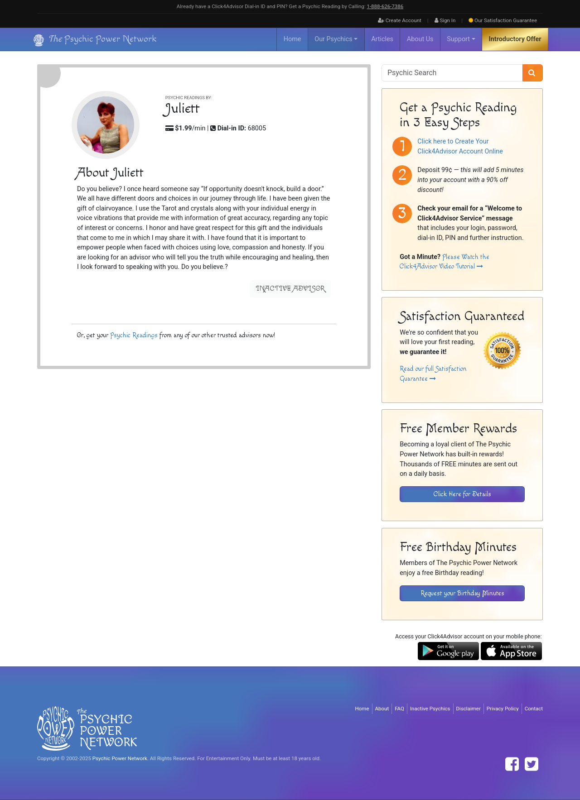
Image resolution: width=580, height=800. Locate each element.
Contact (534, 708)
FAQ (399, 708)
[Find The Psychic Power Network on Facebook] (512, 764)
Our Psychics (333, 39)
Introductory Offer (515, 39)
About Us (420, 39)
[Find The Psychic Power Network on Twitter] (531, 764)
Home (292, 39)
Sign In (445, 20)
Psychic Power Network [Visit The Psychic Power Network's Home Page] (119, 758)
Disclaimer (468, 708)
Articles (382, 39)
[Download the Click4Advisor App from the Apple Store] (511, 651)
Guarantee (503, 20)
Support (458, 39)
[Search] (532, 72)
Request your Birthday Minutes (462, 593)
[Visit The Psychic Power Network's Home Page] (87, 728)
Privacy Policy (503, 708)
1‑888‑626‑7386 (385, 6)
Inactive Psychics (430, 708)
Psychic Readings (134, 335)
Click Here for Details (462, 494)
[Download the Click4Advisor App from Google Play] (448, 651)
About (382, 708)
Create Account (399, 20)
